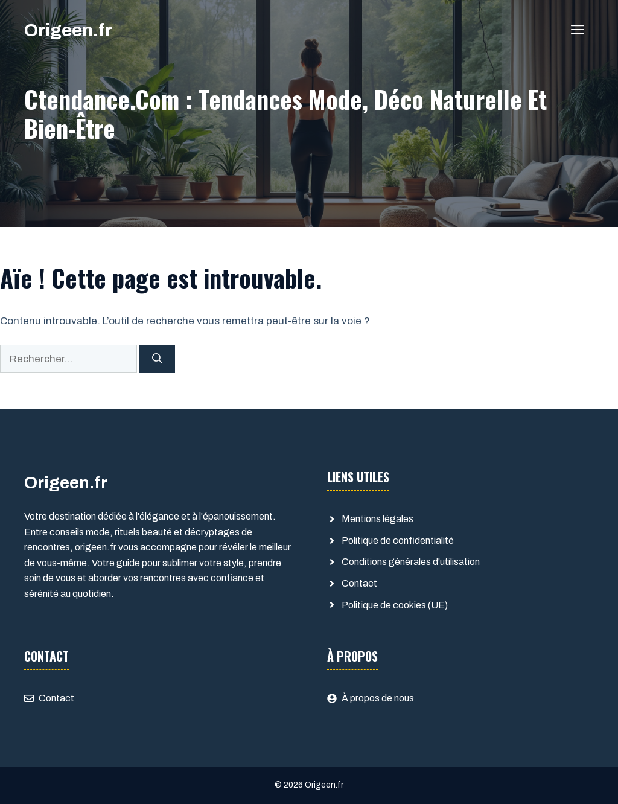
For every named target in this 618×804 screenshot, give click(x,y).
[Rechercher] (157, 359)
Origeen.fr (68, 30)
